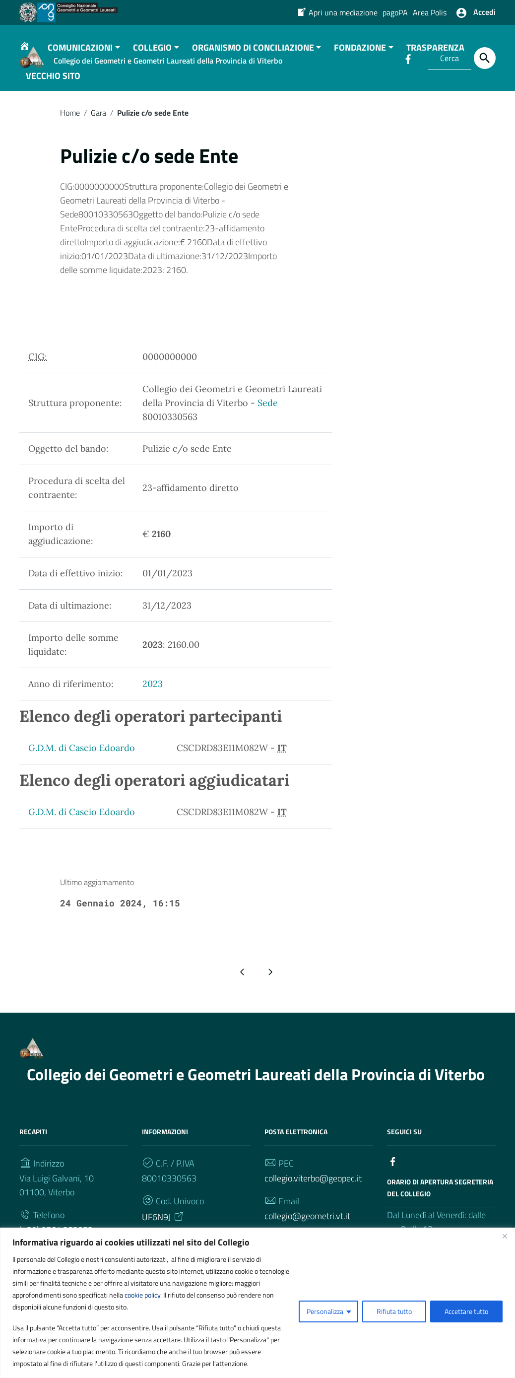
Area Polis (430, 12)
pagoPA (395, 12)
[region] (257, 1303)
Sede (268, 423)
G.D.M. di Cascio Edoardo (81, 768)
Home (70, 133)
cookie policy (142, 1295)
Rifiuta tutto (394, 1311)
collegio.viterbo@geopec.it (313, 1198)
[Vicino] (505, 1236)
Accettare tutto (466, 1311)
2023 (152, 704)
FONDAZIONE (360, 67)
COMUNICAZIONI (80, 67)
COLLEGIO (152, 67)
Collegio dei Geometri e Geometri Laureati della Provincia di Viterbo (256, 1094)
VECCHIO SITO (53, 96)
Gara (98, 133)
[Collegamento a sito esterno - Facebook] (393, 1181)
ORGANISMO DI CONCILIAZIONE (253, 67)
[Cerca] (485, 58)
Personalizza (325, 1311)
